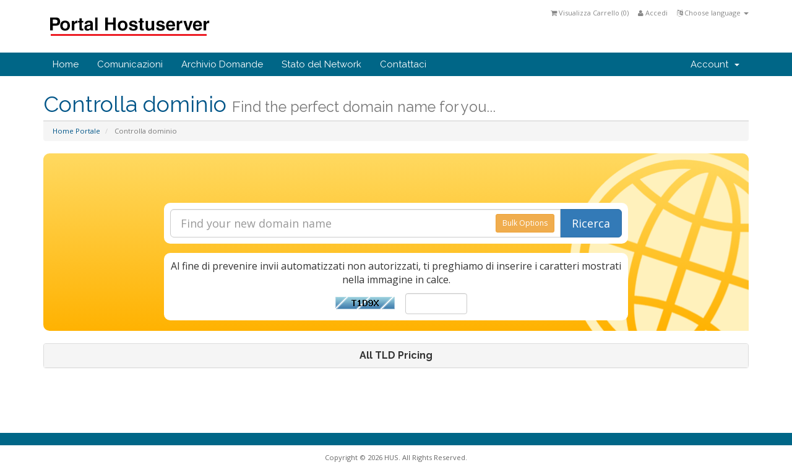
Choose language (713, 12)
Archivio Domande (222, 64)
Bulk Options (525, 223)
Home (66, 64)
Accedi (653, 12)
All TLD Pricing (396, 355)
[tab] (396, 355)
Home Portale (76, 130)
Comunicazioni (130, 64)
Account (715, 64)
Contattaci (403, 64)
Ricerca (591, 223)
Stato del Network (321, 64)
